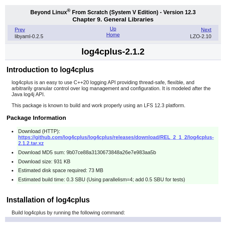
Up (113, 29)
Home (113, 35)
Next (206, 29)
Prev (20, 29)
